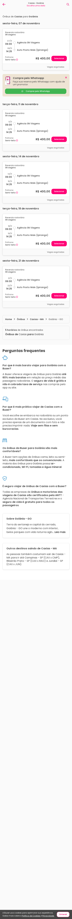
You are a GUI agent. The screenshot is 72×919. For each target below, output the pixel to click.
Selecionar (59, 58)
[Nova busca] (67, 4)
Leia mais (60, 532)
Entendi (63, 914)
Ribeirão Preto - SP (18, 561)
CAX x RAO (37, 561)
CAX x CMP (51, 557)
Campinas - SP (34, 557)
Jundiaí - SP (56, 561)
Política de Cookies (31, 915)
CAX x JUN (14, 564)
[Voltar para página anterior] (4, 4)
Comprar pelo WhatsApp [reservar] (36, 91)
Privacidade (48, 915)
